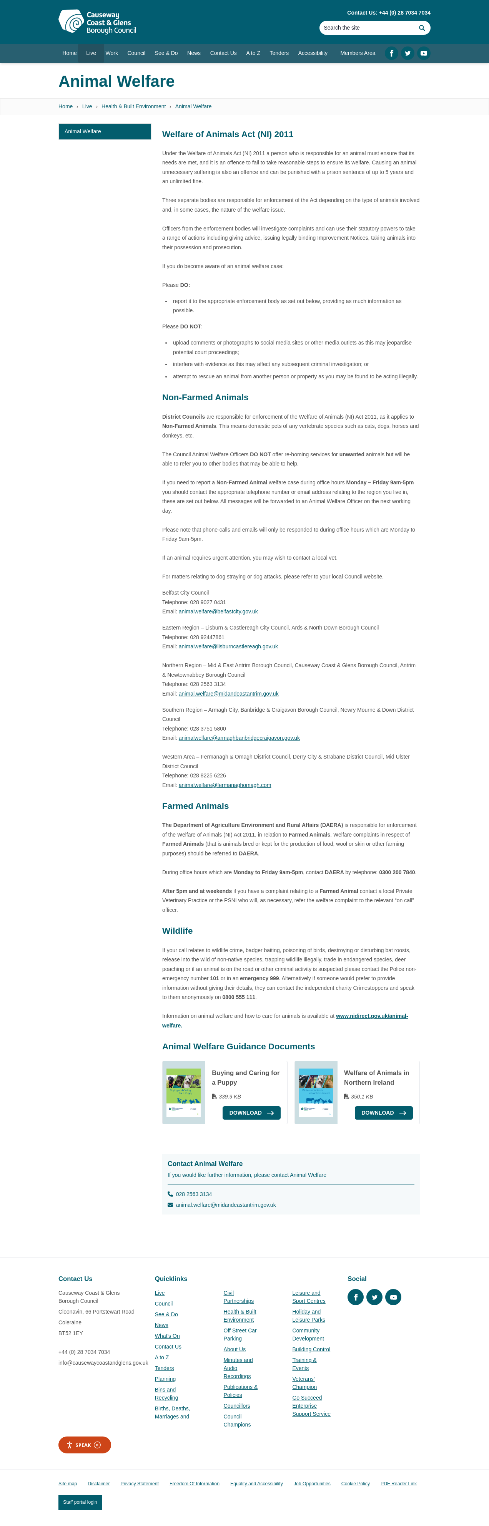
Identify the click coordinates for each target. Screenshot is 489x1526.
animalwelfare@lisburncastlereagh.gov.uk (228, 646)
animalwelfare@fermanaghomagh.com (225, 785)
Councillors (237, 1406)
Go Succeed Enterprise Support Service (311, 1406)
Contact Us (168, 1347)
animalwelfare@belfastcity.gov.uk (218, 611)
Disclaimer (99, 1483)
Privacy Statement (140, 1483)
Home (65, 106)
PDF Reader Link (399, 1483)
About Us (235, 1349)
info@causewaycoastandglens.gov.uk (103, 1363)
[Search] (366, 28)
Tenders (164, 1368)
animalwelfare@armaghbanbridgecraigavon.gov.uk (239, 738)
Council (164, 1304)
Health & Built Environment (133, 106)
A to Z (162, 1357)
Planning (165, 1379)
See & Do (166, 1314)
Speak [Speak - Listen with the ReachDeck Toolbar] (83, 1445)
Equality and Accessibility (256, 1483)
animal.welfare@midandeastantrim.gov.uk (229, 694)
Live (87, 106)
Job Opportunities (312, 1483)
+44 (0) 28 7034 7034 (84, 1352)
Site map (67, 1483)
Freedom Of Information (195, 1483)
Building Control (311, 1349)
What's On (167, 1336)
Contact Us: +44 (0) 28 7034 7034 (389, 13)
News (161, 1325)
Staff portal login (80, 1502)
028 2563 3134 (190, 1194)
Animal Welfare (193, 106)
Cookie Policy (355, 1483)
